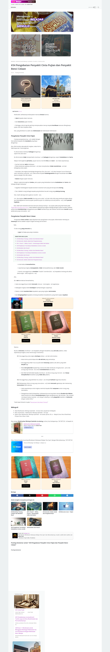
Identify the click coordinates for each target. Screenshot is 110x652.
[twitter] (29, 495)
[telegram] (64, 495)
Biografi (66, 603)
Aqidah (34, 598)
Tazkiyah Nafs (56, 605)
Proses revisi (54, 337)
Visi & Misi (87, 265)
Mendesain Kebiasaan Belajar (19, 598)
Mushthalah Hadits (58, 612)
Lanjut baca (25, 101)
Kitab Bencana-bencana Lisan (23, 206)
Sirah (34, 601)
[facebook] (17, 495)
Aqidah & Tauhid (57, 598)
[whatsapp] (52, 495)
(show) (20, 108)
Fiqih (54, 603)
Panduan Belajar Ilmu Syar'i (19, 601)
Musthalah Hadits (45, 603)
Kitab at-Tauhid (37, 605)
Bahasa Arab (67, 607)
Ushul (65, 605)
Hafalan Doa (67, 610)
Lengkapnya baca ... (28, 426)
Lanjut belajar (46, 303)
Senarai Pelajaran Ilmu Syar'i (19, 603)
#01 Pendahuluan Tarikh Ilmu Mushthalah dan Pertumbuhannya (86, 36)
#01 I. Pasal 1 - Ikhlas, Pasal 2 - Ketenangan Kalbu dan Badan (33, 242)
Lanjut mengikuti (27, 448)
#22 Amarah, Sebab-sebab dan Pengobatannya (29, 239)
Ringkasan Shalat (45, 601)
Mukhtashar (36, 603)
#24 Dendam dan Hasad (23, 246)
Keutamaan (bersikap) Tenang (38, 399)
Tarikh (65, 601)
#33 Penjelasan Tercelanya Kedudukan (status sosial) (31, 244)
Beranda (13, 7)
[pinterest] (40, 495)
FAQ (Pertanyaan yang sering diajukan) (84, 603)
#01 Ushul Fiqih (81, 28)
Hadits (55, 607)
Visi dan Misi (58, 621)
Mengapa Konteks (78, 601)
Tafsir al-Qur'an (45, 598)
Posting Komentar (19, 70)
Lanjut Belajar (25, 485)
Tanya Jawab (56, 610)
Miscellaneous (67, 612)
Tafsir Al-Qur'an (57, 601)
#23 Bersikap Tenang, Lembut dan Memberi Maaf (30, 237)
